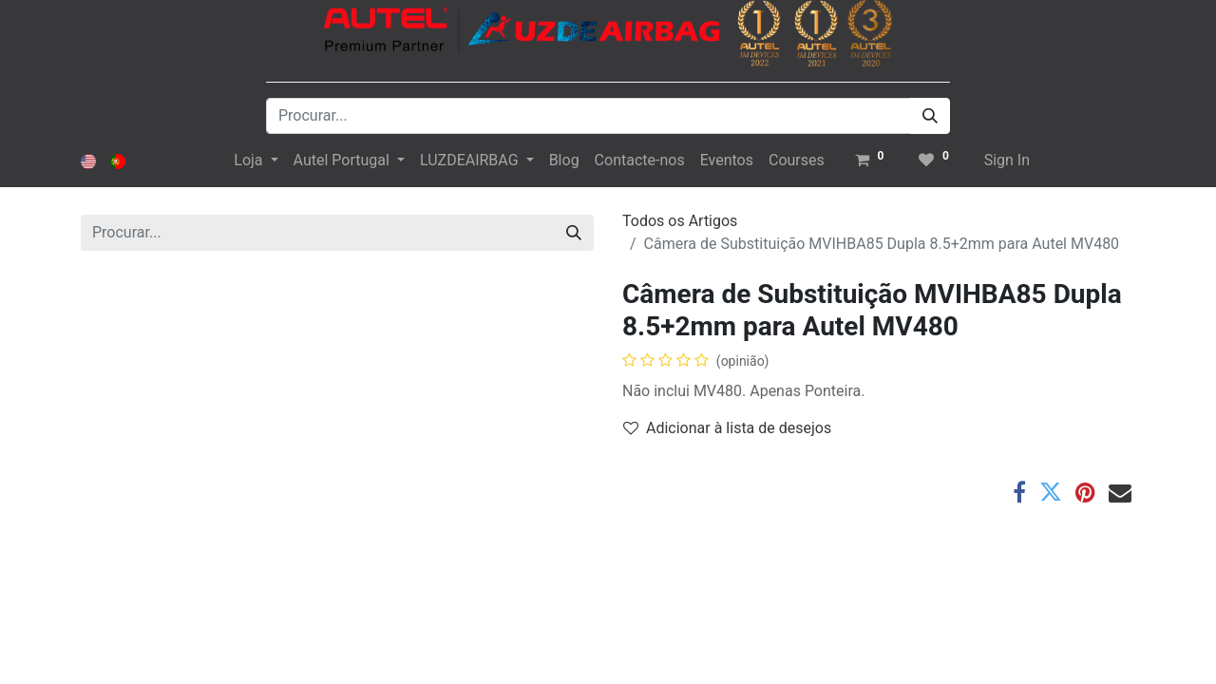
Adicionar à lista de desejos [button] (727, 428)
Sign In (1007, 160)
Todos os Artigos (679, 221)
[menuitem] (564, 161)
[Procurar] (930, 116)
